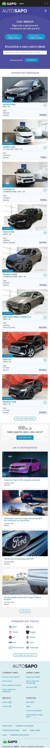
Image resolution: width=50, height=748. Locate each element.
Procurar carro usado (25, 418)
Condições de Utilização (24, 726)
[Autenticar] (45, 4)
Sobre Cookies (35, 730)
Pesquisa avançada (16, 60)
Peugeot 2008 (23, 275)
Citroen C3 (23, 190)
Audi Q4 (23, 360)
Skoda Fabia (23, 105)
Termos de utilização (34, 710)
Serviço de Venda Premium (32, 682)
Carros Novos (7, 681)
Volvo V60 (23, 233)
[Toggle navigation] (45, 10)
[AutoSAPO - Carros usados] (14, 10)
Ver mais (25, 611)
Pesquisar (32, 60)
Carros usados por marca (11, 685)
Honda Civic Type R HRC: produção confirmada (22, 480)
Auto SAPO (30, 702)
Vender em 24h (32, 677)
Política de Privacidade (10, 730)
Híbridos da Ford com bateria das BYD (19, 559)
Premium (6, 706)
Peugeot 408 (23, 403)
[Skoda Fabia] (25, 90)
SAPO (10, 742)
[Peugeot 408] (25, 387)
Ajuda (28, 706)
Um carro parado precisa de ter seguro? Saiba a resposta (22, 598)
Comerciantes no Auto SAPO (34, 716)
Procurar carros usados (11, 677)
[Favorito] (45, 105)
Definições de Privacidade (19, 735)
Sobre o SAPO (7, 726)
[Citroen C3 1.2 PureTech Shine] (25, 175)
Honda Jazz (23, 148)
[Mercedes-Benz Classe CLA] (25, 302)
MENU (21, 3)
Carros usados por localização (9, 690)
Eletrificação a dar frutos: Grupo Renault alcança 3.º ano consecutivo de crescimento (23, 519)
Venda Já (6, 702)
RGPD (24, 730)
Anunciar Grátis (31, 687)
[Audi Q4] (25, 344)
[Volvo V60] (25, 217)
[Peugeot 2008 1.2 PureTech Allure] (25, 260)
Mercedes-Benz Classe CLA (23, 318)
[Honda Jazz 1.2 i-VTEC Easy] (25, 132)
